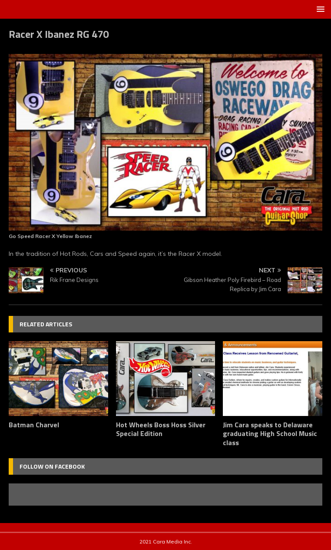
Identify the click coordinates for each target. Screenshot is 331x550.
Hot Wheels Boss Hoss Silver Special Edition (160, 429)
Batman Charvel (34, 424)
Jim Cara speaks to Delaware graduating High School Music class (270, 433)
